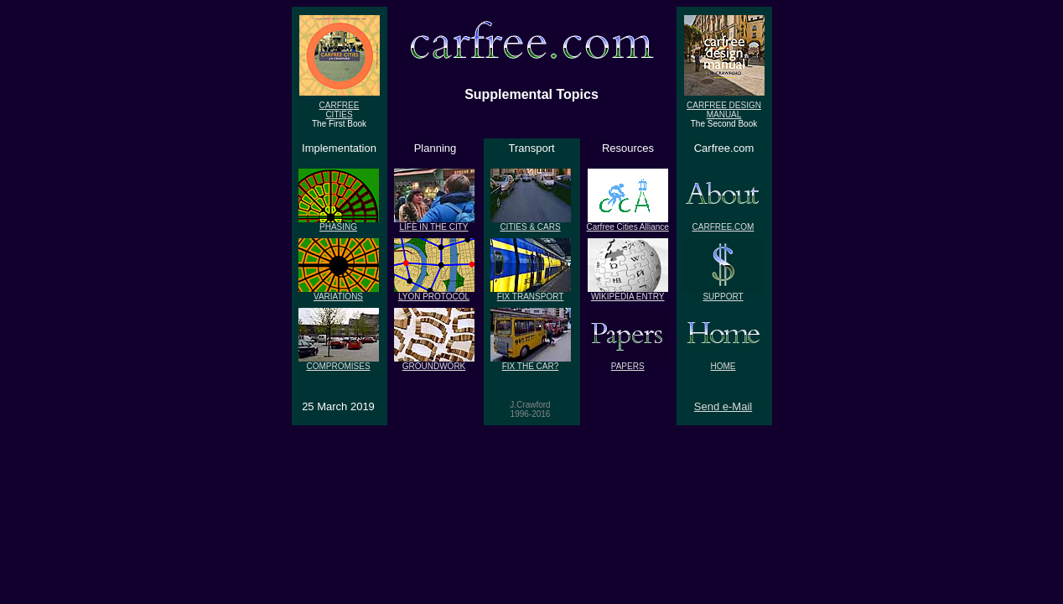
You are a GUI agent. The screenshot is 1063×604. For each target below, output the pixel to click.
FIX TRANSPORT (530, 292)
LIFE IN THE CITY (434, 223)
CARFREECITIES (339, 106)
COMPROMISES (338, 362)
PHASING (338, 223)
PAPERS (628, 362)
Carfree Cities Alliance (628, 223)
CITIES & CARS (530, 223)
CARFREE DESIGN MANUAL (724, 106)
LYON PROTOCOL (434, 292)
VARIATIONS (338, 292)
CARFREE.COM (723, 223)
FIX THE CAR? (530, 362)
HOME (723, 362)
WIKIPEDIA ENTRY (628, 292)
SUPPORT (723, 292)
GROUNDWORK (434, 362)
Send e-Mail (723, 406)
